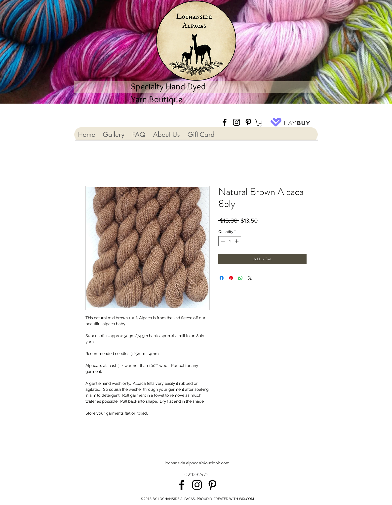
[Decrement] (222, 241)
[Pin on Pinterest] (231, 278)
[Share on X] (250, 278)
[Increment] (237, 241)
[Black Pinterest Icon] (248, 122)
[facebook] (224, 122)
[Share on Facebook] (222, 278)
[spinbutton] (230, 241)
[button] (259, 122)
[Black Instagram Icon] (236, 122)
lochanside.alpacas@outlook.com (197, 462)
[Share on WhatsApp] (240, 278)
